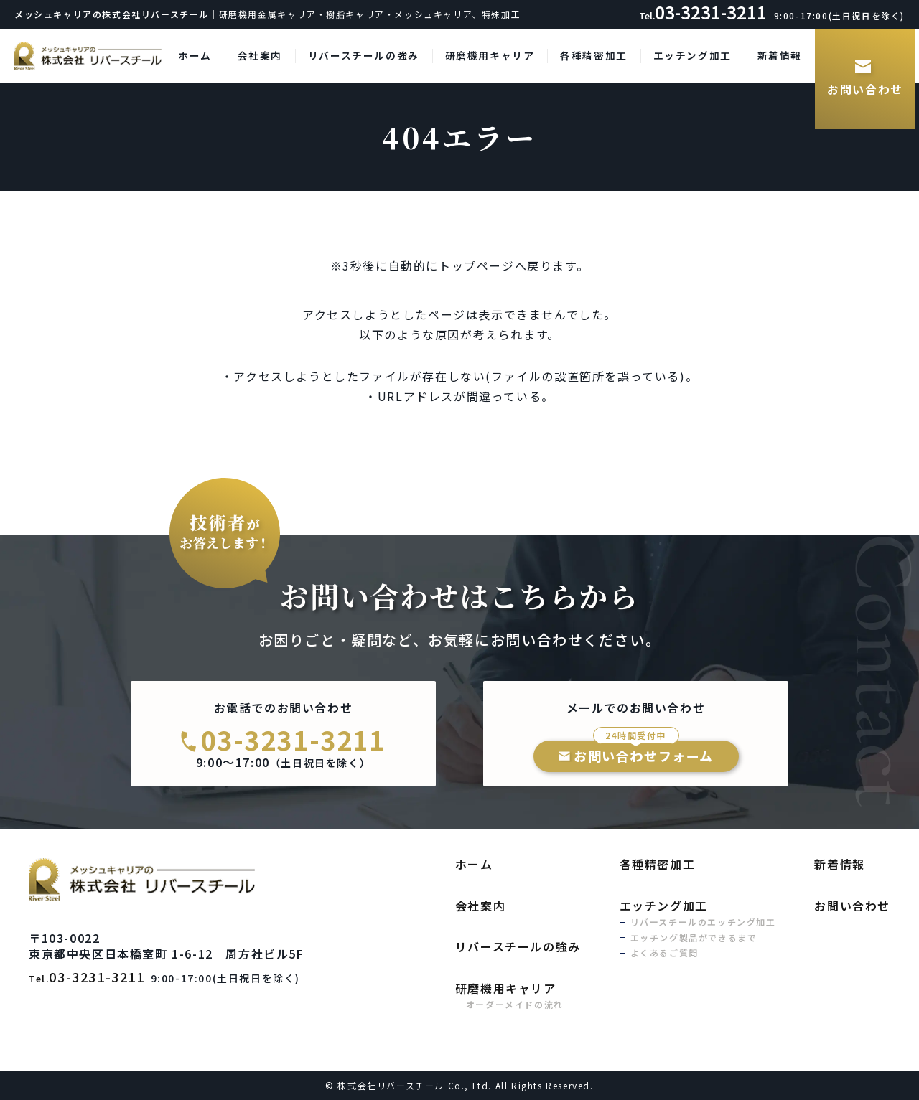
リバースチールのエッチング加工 (703, 922)
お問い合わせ (865, 89)
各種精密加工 (594, 55)
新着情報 (779, 55)
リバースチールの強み (363, 55)
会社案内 (260, 55)
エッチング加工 (692, 55)
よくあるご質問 (664, 952)
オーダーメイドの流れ (515, 1004)
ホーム (195, 55)
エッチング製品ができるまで (693, 937)
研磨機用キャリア (490, 55)
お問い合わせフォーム (644, 753)
